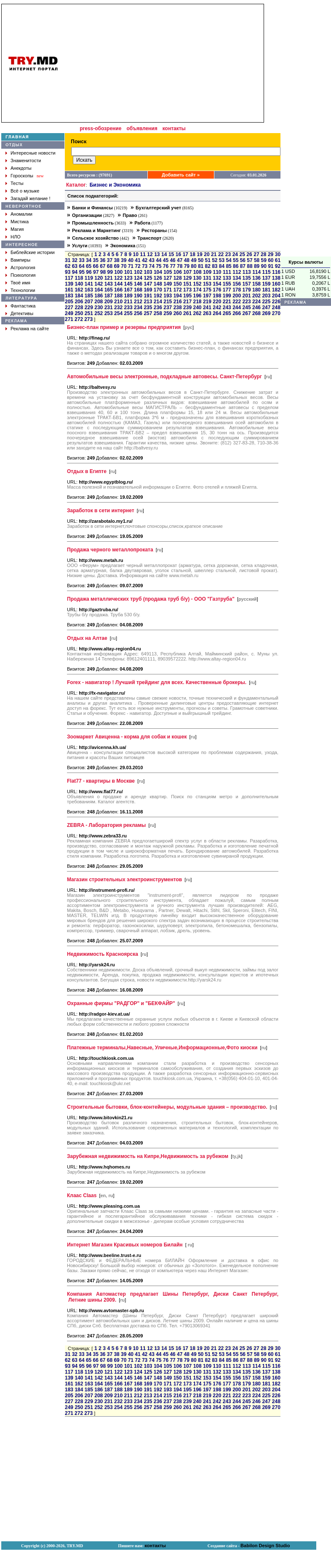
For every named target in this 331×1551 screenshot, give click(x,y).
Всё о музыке (25, 190)
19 (199, 254)
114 (256, 272)
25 (242, 254)
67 (102, 266)
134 (236, 278)
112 (236, 272)
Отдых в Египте (87, 471)
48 (187, 260)
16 (178, 254)
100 (118, 272)
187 (108, 296)
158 (256, 284)
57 (249, 260)
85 (228, 266)
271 (69, 319)
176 (217, 290)
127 (167, 278)
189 (128, 296)
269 (266, 313)
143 (108, 284)
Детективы (22, 313)
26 (249, 254)
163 (89, 290)
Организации (87, 215)
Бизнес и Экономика (115, 185)
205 (69, 302)
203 (266, 296)
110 (217, 272)
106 (178, 272)
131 (207, 278)
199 (227, 296)
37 (109, 260)
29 (270, 254)
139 (69, 284)
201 (247, 296)
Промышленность (93, 222)
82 (208, 266)
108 (197, 272)
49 (193, 260)
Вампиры (20, 259)
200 (236, 296)
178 (236, 290)
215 (167, 302)
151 (187, 284)
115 (266, 272)
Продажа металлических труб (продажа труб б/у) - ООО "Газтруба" (151, 599)
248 (276, 307)
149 (167, 284)
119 (89, 278)
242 (217, 307)
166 (118, 290)
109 (207, 272)
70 (123, 266)
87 (243, 266)
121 (108, 278)
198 (217, 296)
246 (256, 307)
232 (118, 307)
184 (79, 296)
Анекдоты (21, 168)
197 (207, 296)
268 (256, 313)
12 (149, 254)
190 (138, 296)
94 (74, 272)
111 (227, 272)
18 (192, 254)
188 (118, 296)
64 (81, 266)
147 (148, 284)
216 (178, 302)
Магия (17, 229)
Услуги (80, 245)
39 (123, 260)
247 (266, 307)
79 (187, 266)
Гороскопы (22, 175)
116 (276, 272)
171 (167, 290)
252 (98, 313)
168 (138, 290)
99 (110, 272)
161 (69, 290)
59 (264, 260)
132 (217, 278)
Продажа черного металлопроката (110, 550)
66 (96, 266)
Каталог (76, 185)
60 (270, 260)
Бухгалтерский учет (158, 207)
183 (69, 296)
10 (136, 254)
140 (79, 284)
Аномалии (21, 214)
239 (187, 307)
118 (79, 278)
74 (152, 266)
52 (214, 260)
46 (172, 260)
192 (158, 296)
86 (235, 266)
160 (276, 284)
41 (137, 260)
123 (128, 278)
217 (187, 302)
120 (98, 278)
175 (207, 290)
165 (108, 290)
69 (116, 266)
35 (96, 260)
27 (256, 254)
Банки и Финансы (92, 207)
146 (138, 284)
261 (187, 313)
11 (142, 254)
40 (130, 260)
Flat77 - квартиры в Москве (101, 781)
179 (247, 290)
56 (243, 260)
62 (67, 266)
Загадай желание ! (30, 198)
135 (247, 278)
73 (144, 266)
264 (217, 313)
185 (89, 296)
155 (227, 284)
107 (187, 272)
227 (69, 307)
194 (178, 296)
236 (158, 307)
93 (67, 272)
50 (200, 260)
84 (221, 266)
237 (167, 307)
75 (158, 266)
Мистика (20, 221)
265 (227, 313)
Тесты (17, 183)
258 (158, 313)
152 (197, 284)
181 (266, 290)
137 (266, 278)
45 (165, 260)
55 (235, 260)
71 (130, 266)
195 (187, 296)
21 (213, 254)
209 (108, 302)
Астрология (23, 267)
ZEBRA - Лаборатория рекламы (106, 825)
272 (79, 319)
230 (98, 307)
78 (179, 266)
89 (256, 266)
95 (82, 272)
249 (69, 313)
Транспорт (149, 238)
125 (148, 278)
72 (137, 266)
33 (81, 260)
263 (207, 313)
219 (207, 302)
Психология (23, 275)
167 (128, 290)
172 (178, 290)
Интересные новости (33, 152)
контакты (174, 128)
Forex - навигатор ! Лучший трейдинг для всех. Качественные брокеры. (156, 682)
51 (208, 260)
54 (228, 260)
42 (144, 260)
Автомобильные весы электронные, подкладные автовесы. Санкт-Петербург (164, 377)
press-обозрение (100, 128)
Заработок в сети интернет (100, 510)
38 (116, 260)
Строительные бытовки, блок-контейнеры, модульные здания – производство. (167, 1107)
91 (270, 266)
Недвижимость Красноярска (102, 954)
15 (171, 254)
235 (148, 307)
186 (98, 296)
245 (247, 307)
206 (79, 302)
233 (128, 307)
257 (148, 313)
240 (197, 307)
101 (128, 272)
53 (221, 260)
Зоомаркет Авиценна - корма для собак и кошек (127, 737)
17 (185, 254)
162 (79, 290)
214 (158, 302)
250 (79, 313)
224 (256, 302)
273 (88, 319)
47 (179, 260)
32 (74, 260)
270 (276, 313)
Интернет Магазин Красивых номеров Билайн (125, 1245)
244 (236, 307)
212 (138, 302)
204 (276, 296)
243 (227, 307)
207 (89, 302)
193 (167, 296)
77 (172, 266)
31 (67, 260)
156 (236, 284)
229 (89, 307)
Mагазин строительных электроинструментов (124, 879)
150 (178, 284)
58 (256, 260)
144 (118, 284)
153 (207, 284)
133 (227, 278)
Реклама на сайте (30, 328)
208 (98, 302)
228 (79, 307)
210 (118, 302)
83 (214, 266)
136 (256, 278)
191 (148, 296)
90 (264, 266)
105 (167, 272)
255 (128, 313)
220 (217, 302)
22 (221, 254)
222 (236, 302)
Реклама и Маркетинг (96, 230)
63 (74, 266)
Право (130, 215)
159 (266, 284)
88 (249, 266)
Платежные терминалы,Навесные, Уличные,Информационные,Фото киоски (162, 1048)
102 (138, 272)
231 (108, 307)
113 (247, 272)
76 (165, 266)
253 (108, 313)
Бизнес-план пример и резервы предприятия (124, 327)
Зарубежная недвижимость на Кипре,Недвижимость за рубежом (147, 1156)
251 (89, 313)
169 (148, 290)
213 (148, 302)
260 (178, 313)
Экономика (123, 245)
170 (158, 290)
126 (158, 278)
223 (247, 302)
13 (157, 254)
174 (197, 290)
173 (187, 290)
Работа (142, 222)
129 (187, 278)
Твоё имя (20, 282)
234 (138, 307)
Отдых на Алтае (87, 638)
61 (277, 260)
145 (128, 284)
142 (98, 284)
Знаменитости (26, 160)
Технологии (23, 290)
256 (138, 313)
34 (88, 260)
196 (197, 296)
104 (158, 272)
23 (228, 254)
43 (152, 260)
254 (118, 313)
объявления (141, 128)
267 (247, 313)
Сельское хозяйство (95, 238)
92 (277, 266)
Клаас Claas (81, 1195)
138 (276, 278)
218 (197, 302)
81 (200, 266)
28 (263, 254)
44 (158, 260)
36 (102, 260)
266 (236, 313)
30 (277, 254)
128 (178, 278)
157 (247, 284)
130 (197, 278)
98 (103, 272)
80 (193, 266)
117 (69, 278)
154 (217, 284)
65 (88, 266)
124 (138, 278)
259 (167, 313)
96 (88, 272)
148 (158, 284)
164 (98, 290)
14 (164, 254)
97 (96, 272)
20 (206, 254)
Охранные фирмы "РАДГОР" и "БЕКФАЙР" (121, 1003)
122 (118, 278)
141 (89, 284)
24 (235, 254)
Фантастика (23, 305)
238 (178, 307)
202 (256, 296)
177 (227, 290)
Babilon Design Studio (265, 1545)
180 (256, 290)
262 (197, 313)
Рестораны (154, 230)
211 (128, 302)
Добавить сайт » (181, 174)
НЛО (16, 236)
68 (109, 266)
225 (266, 302)
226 (276, 302)
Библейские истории (33, 252)
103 (148, 272)
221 (227, 302)
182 (276, 290)
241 (207, 307)
